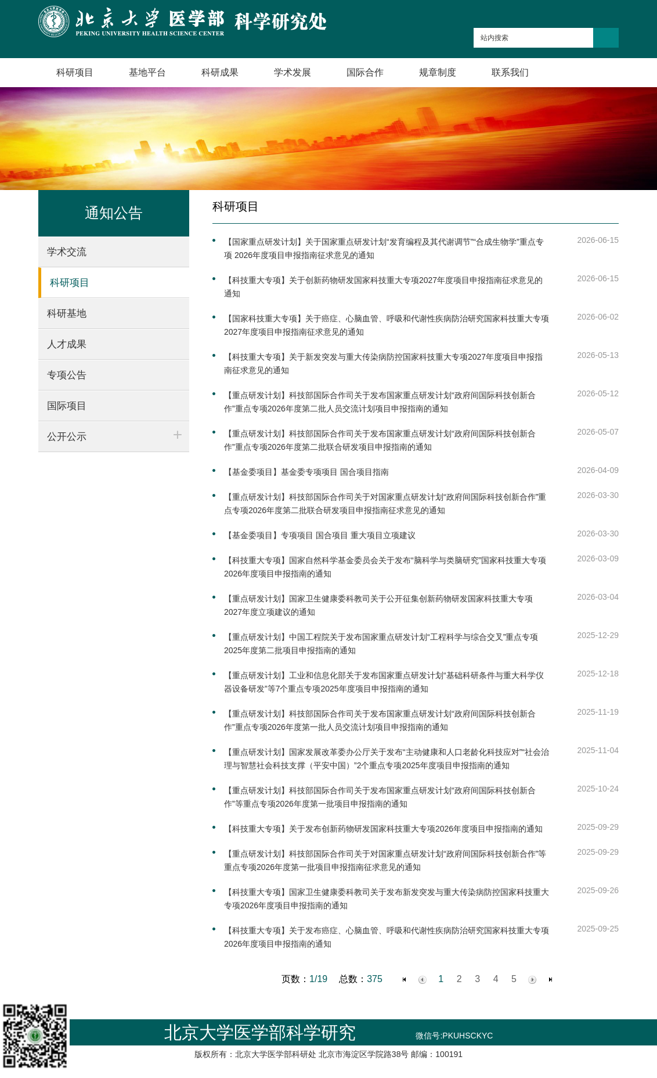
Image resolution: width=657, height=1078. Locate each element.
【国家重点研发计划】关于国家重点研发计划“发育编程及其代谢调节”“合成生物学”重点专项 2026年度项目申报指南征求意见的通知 (384, 248)
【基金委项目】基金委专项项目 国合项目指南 (306, 472)
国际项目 (66, 405)
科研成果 (220, 72)
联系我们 (510, 72)
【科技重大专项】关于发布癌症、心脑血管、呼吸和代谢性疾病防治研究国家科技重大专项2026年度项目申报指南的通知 (386, 937)
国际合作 (365, 72)
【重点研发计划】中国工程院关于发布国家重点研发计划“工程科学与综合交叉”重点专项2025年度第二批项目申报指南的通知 (381, 643)
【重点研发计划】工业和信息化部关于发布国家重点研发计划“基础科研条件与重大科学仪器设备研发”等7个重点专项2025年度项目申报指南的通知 (384, 682)
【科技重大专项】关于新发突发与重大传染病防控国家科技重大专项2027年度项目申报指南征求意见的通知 (383, 363)
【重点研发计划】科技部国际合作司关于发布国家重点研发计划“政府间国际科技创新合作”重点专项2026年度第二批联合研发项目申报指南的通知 (380, 440)
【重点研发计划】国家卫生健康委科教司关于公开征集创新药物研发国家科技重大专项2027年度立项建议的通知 (378, 605)
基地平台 (147, 72)
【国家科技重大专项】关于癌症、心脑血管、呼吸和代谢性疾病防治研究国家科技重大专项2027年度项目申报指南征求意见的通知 (386, 325)
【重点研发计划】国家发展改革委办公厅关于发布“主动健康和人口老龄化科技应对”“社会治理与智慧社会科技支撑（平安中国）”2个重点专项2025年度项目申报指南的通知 (386, 758)
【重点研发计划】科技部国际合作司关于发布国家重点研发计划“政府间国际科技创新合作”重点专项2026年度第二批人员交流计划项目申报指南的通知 (380, 402)
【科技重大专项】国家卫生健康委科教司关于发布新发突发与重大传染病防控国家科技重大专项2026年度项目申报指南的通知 (386, 898)
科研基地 (66, 313)
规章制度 (437, 72)
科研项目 (74, 72)
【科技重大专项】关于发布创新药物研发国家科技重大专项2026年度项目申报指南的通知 (383, 828)
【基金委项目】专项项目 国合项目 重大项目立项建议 (320, 535)
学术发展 (292, 72)
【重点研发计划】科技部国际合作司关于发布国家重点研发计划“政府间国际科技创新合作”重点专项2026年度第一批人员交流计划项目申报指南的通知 (380, 720)
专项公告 (66, 375)
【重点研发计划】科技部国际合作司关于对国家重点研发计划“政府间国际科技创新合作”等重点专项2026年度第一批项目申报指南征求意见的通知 (385, 860)
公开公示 (66, 436)
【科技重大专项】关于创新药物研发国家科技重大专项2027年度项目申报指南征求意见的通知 (383, 286)
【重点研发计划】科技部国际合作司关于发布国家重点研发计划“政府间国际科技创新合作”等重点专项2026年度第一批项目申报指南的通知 (380, 797)
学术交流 (66, 251)
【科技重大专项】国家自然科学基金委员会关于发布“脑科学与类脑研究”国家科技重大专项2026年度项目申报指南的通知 (385, 567)
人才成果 (66, 344)
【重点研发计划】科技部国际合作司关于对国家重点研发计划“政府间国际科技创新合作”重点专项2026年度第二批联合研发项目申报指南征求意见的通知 (385, 503)
